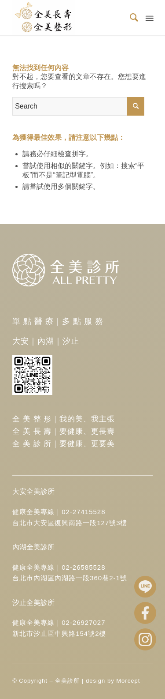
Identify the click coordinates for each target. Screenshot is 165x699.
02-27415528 (83, 511)
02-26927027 (83, 622)
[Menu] (149, 17)
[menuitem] (130, 17)
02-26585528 (83, 567)
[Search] (130, 17)
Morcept (128, 680)
